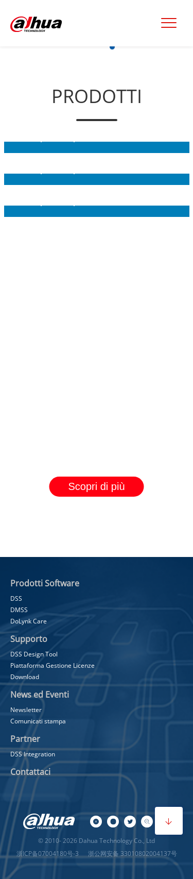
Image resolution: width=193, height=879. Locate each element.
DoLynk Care (28, 621)
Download (24, 676)
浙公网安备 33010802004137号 (131, 853)
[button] (71, 47)
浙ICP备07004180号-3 (47, 853)
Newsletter (26, 709)
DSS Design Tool (34, 654)
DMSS (19, 609)
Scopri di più (96, 486)
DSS (16, 598)
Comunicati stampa (38, 721)
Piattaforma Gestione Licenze (52, 665)
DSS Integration (32, 754)
